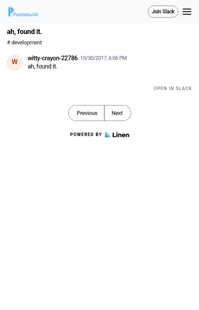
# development (24, 42)
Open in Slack (173, 88)
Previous (87, 113)
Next (117, 113)
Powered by (99, 134)
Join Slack (163, 12)
